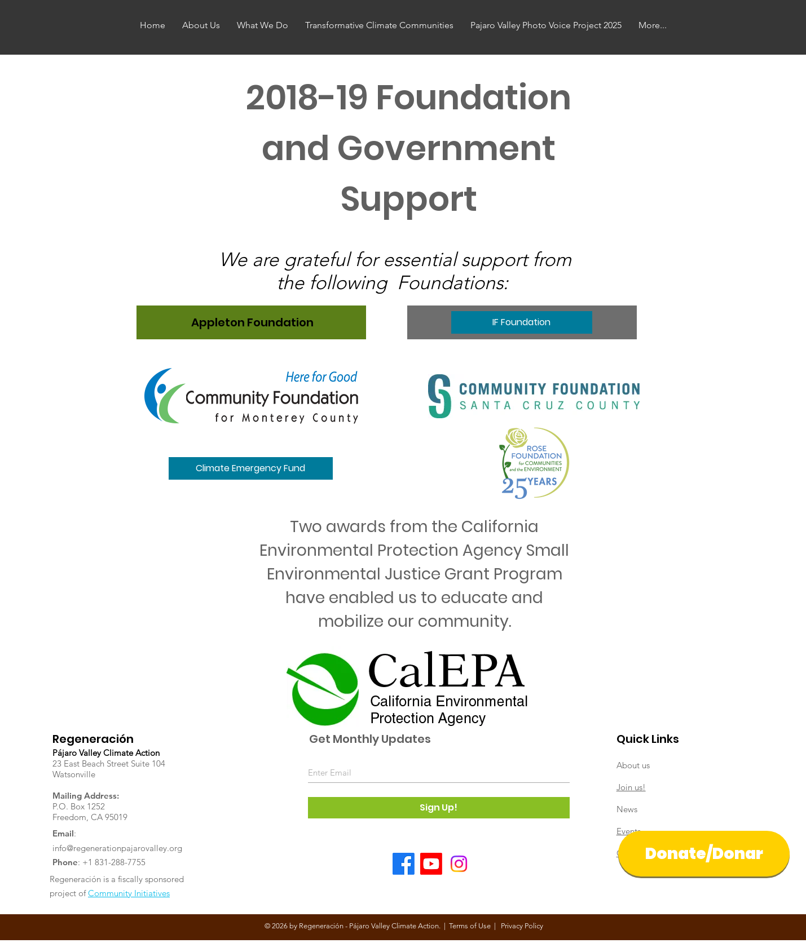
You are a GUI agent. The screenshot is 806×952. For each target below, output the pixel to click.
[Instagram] (459, 864)
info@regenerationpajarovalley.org (117, 848)
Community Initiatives (129, 893)
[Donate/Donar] (704, 853)
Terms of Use (470, 926)
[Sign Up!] (439, 807)
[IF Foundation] (521, 322)
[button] (251, 468)
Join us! (631, 787)
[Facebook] (404, 864)
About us (633, 765)
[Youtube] (431, 864)
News (626, 809)
